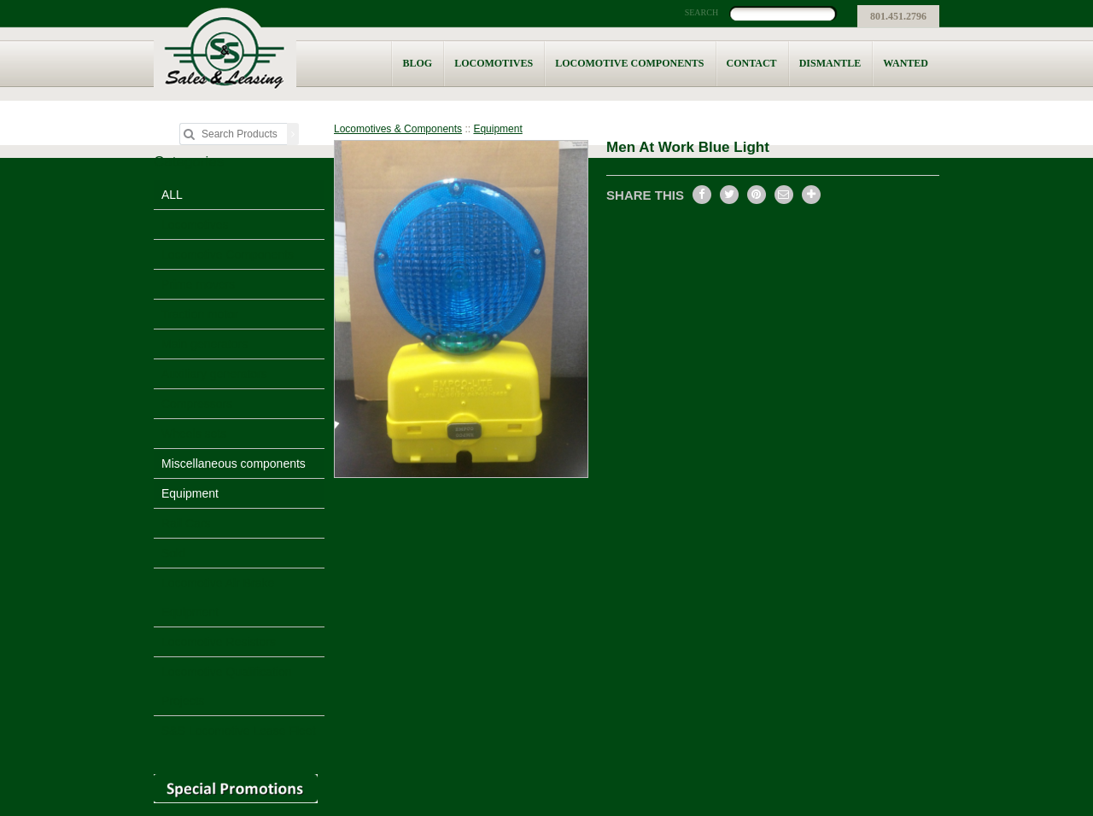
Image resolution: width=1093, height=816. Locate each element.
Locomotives (493, 63)
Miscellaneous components (233, 463)
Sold (173, 553)
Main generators (204, 344)
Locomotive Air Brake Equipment (217, 597)
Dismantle (830, 63)
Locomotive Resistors (218, 642)
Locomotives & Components (398, 129)
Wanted (905, 63)
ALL (172, 194)
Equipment (190, 493)
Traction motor (199, 314)
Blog (417, 63)
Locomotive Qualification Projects (226, 686)
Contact (752, 63)
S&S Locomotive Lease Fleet (238, 730)
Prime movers (198, 284)
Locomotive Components (629, 63)
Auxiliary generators (214, 374)
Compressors (196, 404)
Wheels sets (193, 433)
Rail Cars (186, 523)
